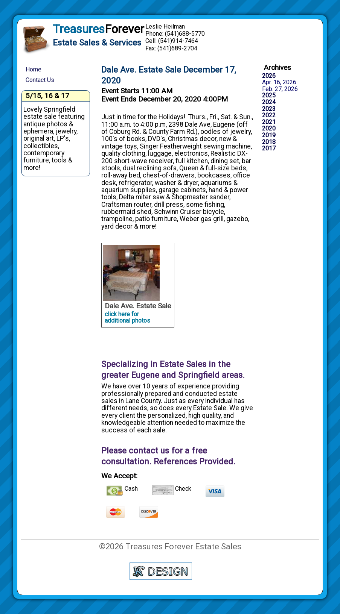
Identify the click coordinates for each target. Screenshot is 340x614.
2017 (269, 148)
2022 (269, 115)
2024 (269, 102)
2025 (269, 95)
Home (33, 69)
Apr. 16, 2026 (279, 82)
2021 (269, 122)
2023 (269, 109)
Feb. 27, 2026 (280, 89)
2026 (269, 76)
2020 (269, 128)
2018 (269, 142)
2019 (269, 135)
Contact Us (40, 79)
